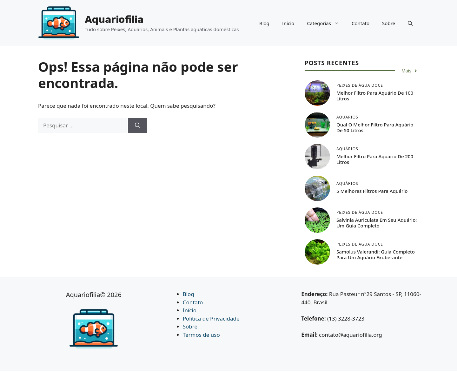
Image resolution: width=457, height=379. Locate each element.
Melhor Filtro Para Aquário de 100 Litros (374, 96)
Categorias (326, 23)
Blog (264, 23)
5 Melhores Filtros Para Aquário (371, 191)
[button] (410, 23)
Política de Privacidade (211, 318)
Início (288, 23)
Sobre (388, 23)
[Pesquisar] (137, 125)
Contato (360, 23)
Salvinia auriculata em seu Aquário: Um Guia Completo (376, 223)
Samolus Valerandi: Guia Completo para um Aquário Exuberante (375, 254)
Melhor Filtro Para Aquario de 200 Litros (374, 159)
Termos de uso (201, 334)
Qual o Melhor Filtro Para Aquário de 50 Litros (374, 127)
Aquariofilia (114, 19)
